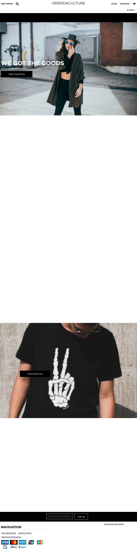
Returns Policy (24, 533)
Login (114, 4)
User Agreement (8, 533)
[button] (17, 3)
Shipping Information (11, 537)
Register (125, 4)
